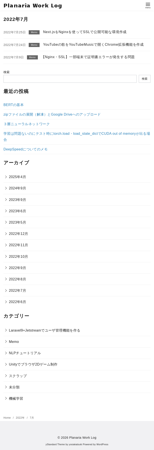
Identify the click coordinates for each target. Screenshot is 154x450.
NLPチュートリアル (25, 353)
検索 (6, 72)
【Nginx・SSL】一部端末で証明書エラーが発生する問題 (88, 57)
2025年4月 (17, 177)
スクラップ (18, 376)
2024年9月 (17, 188)
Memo (14, 342)
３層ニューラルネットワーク (26, 124)
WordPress (102, 444)
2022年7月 (17, 290)
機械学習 (16, 398)
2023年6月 (17, 211)
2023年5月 (17, 222)
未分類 (14, 387)
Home (7, 417)
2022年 (20, 417)
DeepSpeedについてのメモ (25, 149)
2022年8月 (17, 279)
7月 (32, 417)
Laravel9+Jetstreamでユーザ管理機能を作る (44, 330)
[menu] (148, 5)
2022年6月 (17, 302)
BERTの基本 (13, 105)
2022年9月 (17, 268)
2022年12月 (18, 234)
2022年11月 (18, 245)
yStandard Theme (55, 444)
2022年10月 (18, 256)
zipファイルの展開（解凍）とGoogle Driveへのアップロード (52, 114)
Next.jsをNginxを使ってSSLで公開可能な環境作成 (85, 32)
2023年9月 (17, 200)
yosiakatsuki (75, 444)
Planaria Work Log (32, 5)
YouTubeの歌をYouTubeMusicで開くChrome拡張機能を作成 (93, 44)
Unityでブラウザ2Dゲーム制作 (33, 364)
